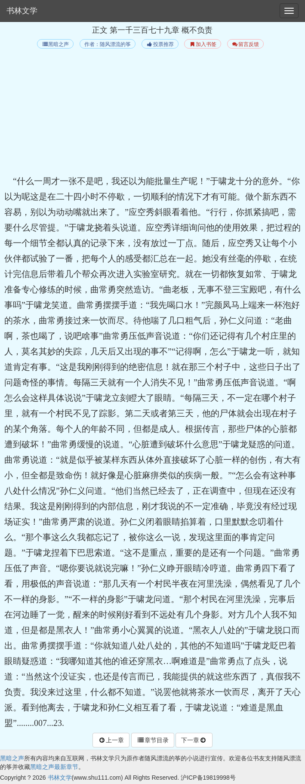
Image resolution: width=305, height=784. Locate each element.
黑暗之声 (55, 44)
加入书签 (202, 44)
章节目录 (153, 740)
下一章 (194, 740)
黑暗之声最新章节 (54, 766)
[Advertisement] (152, 113)
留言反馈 (245, 44)
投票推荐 (159, 44)
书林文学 (21, 10)
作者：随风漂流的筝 (107, 44)
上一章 (111, 740)
